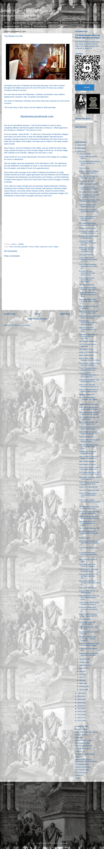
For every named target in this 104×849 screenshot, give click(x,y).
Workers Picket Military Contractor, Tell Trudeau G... (88, 399)
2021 (79, 696)
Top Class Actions (81, 772)
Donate (87, 87)
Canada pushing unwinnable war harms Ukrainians (89, 654)
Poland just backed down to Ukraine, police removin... (88, 390)
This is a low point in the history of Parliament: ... (88, 565)
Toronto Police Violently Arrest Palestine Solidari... (89, 441)
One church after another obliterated (87, 345)
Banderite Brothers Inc (87, 394)
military (36, 247)
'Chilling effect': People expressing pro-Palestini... (89, 188)
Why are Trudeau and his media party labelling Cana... (87, 495)
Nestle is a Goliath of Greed (88, 352)
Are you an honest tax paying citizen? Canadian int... (89, 512)
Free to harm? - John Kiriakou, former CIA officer (89, 359)
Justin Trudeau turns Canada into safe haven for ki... (89, 483)
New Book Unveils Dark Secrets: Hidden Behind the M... (89, 583)
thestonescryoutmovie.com (36, 116)
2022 (79, 693)
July (81, 671)
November (83, 659)
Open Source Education (87, 461)
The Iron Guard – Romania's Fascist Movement (89, 570)
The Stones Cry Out (86, 349)
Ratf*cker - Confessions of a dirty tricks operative (88, 177)
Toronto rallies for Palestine (88, 404)
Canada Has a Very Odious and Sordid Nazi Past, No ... (88, 211)
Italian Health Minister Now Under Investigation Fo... (88, 433)
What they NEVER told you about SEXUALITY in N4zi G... (89, 543)
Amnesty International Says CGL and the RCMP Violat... (88, 446)
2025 (79, 145)
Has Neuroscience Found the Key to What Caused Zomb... (89, 597)
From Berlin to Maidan (86, 285)
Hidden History (52, 23)
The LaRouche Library (83, 748)
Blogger (64, 843)
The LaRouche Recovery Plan (89, 528)
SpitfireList (78, 757)
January (82, 689)
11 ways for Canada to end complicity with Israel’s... (88, 232)
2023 (79, 151)
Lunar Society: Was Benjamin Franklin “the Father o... (89, 603)
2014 (79, 717)
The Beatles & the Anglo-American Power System (88, 224)
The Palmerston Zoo (90, 23)
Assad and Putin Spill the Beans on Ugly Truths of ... (89, 288)
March (81, 683)
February (82, 686)
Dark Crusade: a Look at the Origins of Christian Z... (89, 457)
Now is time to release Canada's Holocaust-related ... (89, 502)
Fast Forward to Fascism (87, 464)
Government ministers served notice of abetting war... (89, 428)
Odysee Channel (36, 23)
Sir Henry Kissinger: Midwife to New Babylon (89, 237)
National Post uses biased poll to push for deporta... (89, 317)
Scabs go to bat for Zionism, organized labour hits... (88, 312)
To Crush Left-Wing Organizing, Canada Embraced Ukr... (87, 273)
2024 (79, 148)
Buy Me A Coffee (19, 23)
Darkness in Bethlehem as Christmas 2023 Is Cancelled (88, 336)
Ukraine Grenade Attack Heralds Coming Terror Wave (87, 294)
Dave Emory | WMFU (70, 23)
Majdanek (78, 737)
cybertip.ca (79, 775)
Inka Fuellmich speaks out (88, 341)
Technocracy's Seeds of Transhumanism (87, 623)
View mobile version (37, 318)
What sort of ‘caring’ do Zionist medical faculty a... (89, 478)
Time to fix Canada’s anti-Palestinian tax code (88, 205)
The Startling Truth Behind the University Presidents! (89, 364)
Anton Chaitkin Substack (83, 746)
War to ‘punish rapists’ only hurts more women (88, 423)
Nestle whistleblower (86, 355)
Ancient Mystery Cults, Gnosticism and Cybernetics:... (87, 279)
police (51, 247)
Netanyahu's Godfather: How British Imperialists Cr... (89, 380)
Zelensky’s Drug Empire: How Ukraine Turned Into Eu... (89, 201)
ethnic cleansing (15, 247)
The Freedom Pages (82, 770)
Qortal (77, 778)
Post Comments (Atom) (22, 325)
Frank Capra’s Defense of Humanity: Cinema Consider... (88, 218)
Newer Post (9, 314)
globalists (25, 247)
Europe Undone (84, 538)
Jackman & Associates (83, 767)
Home (7, 23)
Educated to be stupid (86, 181)
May (81, 677)
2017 (79, 708)
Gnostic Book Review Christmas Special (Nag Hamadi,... (88, 259)
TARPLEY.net (79, 751)
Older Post (65, 314)
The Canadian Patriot (82, 743)
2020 (79, 699)
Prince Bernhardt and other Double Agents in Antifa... (88, 408)
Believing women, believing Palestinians (88, 307)
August (82, 668)
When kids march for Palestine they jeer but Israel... (87, 329)
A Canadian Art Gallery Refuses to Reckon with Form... (88, 554)
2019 (79, 702)
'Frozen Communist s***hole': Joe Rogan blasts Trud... (89, 468)
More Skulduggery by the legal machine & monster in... (88, 533)
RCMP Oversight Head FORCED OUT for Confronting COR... (87, 249)
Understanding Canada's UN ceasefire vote (89, 418)
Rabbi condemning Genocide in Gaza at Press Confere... (89, 413)
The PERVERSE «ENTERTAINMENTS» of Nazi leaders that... (88, 375)
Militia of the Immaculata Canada (86, 732)
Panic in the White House (88, 588)
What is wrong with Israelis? (88, 184)
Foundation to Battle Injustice (85, 754)
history (31, 247)
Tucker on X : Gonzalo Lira (88, 487)
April (81, 680)
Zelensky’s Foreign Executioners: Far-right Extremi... (88, 243)
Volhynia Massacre (81, 735)
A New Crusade (84, 619)
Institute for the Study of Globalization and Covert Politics (86, 760)
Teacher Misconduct (11, 26)
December (83, 154)
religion (56, 247)
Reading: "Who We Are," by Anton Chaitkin (88, 592)
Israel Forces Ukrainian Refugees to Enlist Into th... (89, 385)
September (83, 665)
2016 (79, 711)
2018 (79, 705)
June (81, 674)
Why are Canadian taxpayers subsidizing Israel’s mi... (89, 172)
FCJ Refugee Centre (82, 764)
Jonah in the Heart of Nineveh (27, 10)
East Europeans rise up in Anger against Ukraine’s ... (89, 615)
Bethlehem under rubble (87, 228)
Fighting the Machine (86, 437)
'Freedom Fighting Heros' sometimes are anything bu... (88, 609)
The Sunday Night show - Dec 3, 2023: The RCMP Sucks (89, 473)
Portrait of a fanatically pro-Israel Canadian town (88, 369)
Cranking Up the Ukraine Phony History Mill (87, 452)
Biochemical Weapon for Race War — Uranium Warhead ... (87, 638)
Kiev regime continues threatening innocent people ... (87, 523)
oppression (44, 247)
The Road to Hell (40, 26)
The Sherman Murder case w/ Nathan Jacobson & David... (89, 163)
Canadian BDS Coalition (83, 740)
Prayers (26, 26)
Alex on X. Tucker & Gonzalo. (89, 490)
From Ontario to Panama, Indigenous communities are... (88, 266)
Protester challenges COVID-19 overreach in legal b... (89, 644)
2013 (79, 720)
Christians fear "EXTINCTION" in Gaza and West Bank (88, 322)
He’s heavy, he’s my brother (88, 192)
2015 (79, 714)
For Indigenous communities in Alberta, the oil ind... (89, 507)
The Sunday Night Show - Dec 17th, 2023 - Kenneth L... (89, 301)
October (82, 662)
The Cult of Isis (84, 168)
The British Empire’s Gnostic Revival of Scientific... (89, 196)
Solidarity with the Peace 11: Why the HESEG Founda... (89, 517)
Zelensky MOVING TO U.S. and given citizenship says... (88, 576)
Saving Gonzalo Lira (86, 254)
